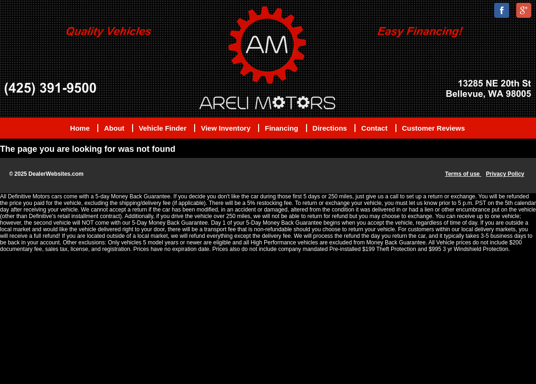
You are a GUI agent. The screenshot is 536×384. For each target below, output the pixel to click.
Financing (281, 128)
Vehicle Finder (163, 128)
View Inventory (226, 128)
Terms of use (463, 174)
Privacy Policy (505, 174)
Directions (330, 128)
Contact (374, 128)
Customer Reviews (433, 128)
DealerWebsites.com (56, 174)
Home (80, 128)
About (114, 128)
